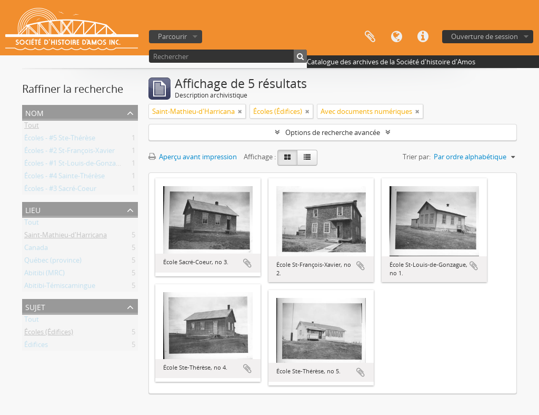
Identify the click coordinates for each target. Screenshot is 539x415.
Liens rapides (423, 37)
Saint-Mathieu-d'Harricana (65, 237)
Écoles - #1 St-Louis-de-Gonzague (75, 165)
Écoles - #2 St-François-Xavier (69, 152)
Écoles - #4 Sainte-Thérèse (64, 177)
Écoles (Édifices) (48, 334)
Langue (396, 37)
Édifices (36, 346)
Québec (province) (53, 262)
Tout (31, 127)
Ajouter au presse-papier (247, 263)
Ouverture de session (484, 36)
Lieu (33, 209)
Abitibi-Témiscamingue (59, 287)
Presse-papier (370, 37)
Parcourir (172, 36)
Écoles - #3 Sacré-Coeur (60, 190)
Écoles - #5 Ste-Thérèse (59, 139)
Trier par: (417, 156)
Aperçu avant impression (192, 156)
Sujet (35, 306)
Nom (34, 112)
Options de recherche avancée (332, 132)
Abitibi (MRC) (44, 274)
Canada (36, 249)
